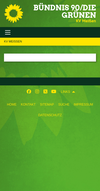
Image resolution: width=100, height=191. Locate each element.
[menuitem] (12, 103)
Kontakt (28, 104)
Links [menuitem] (65, 92)
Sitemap (47, 104)
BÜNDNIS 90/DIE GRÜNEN (64, 11)
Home (12, 104)
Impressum (83, 104)
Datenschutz (50, 115)
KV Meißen (13, 41)
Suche (63, 104)
